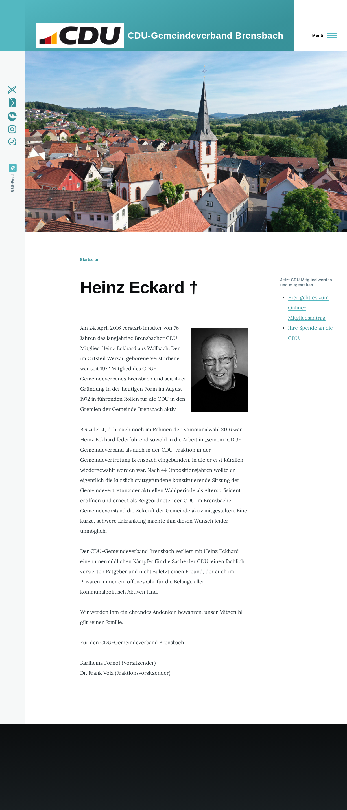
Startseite (89, 259)
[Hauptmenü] (323, 35)
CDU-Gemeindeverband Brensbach (205, 35)
